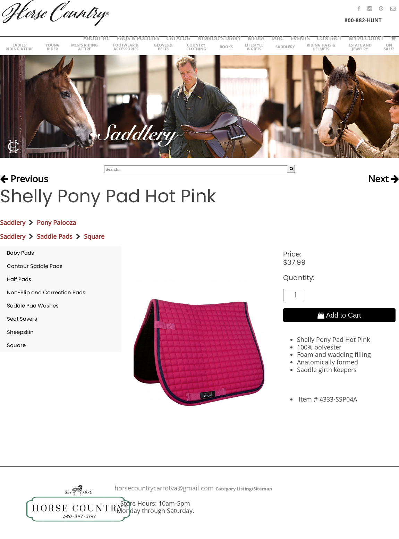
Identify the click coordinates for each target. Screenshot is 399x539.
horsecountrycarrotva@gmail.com (164, 488)
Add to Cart (339, 315)
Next (383, 179)
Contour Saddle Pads (34, 266)
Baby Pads (20, 252)
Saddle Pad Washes (33, 305)
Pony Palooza (56, 222)
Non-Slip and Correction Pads (46, 292)
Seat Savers (22, 318)
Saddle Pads (55, 236)
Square (94, 236)
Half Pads (19, 279)
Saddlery (12, 222)
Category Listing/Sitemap (243, 489)
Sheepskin (20, 332)
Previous (24, 179)
